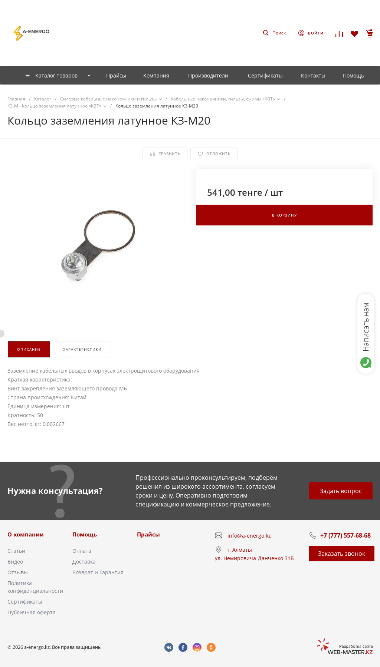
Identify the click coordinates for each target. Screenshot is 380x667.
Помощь (84, 534)
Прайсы (148, 534)
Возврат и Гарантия (98, 572)
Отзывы (17, 572)
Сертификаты (24, 601)
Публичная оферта (31, 612)
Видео (15, 561)
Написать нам (366, 327)
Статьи (16, 550)
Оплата (81, 550)
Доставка (84, 561)
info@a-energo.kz (249, 535)
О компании (25, 534)
